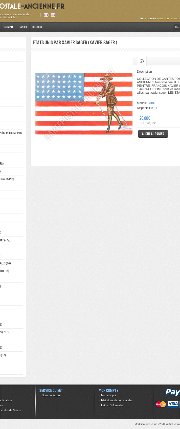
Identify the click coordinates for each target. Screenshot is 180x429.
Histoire (37, 27)
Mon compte (108, 395)
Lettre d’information (112, 405)
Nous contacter (51, 395)
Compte (8, 27)
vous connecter (167, 18)
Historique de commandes (117, 400)
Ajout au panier (153, 134)
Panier (23, 27)
